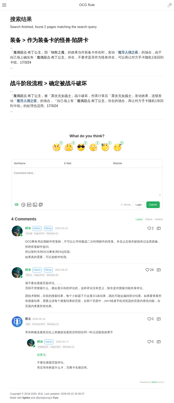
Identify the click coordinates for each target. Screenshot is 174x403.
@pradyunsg (43, 397)
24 (149, 269)
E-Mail (67, 163)
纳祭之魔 (57, 52)
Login (138, 204)
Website (117, 163)
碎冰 (28, 228)
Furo (55, 397)
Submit (153, 204)
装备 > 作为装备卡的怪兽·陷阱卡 (49, 40)
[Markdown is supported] (17, 204)
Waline (154, 382)
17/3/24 (25, 62)
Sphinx (26, 397)
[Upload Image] (34, 204)
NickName (20, 163)
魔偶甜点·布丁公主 (27, 52)
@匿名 (41, 354)
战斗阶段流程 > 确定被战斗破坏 (48, 83)
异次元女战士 (61, 96)
